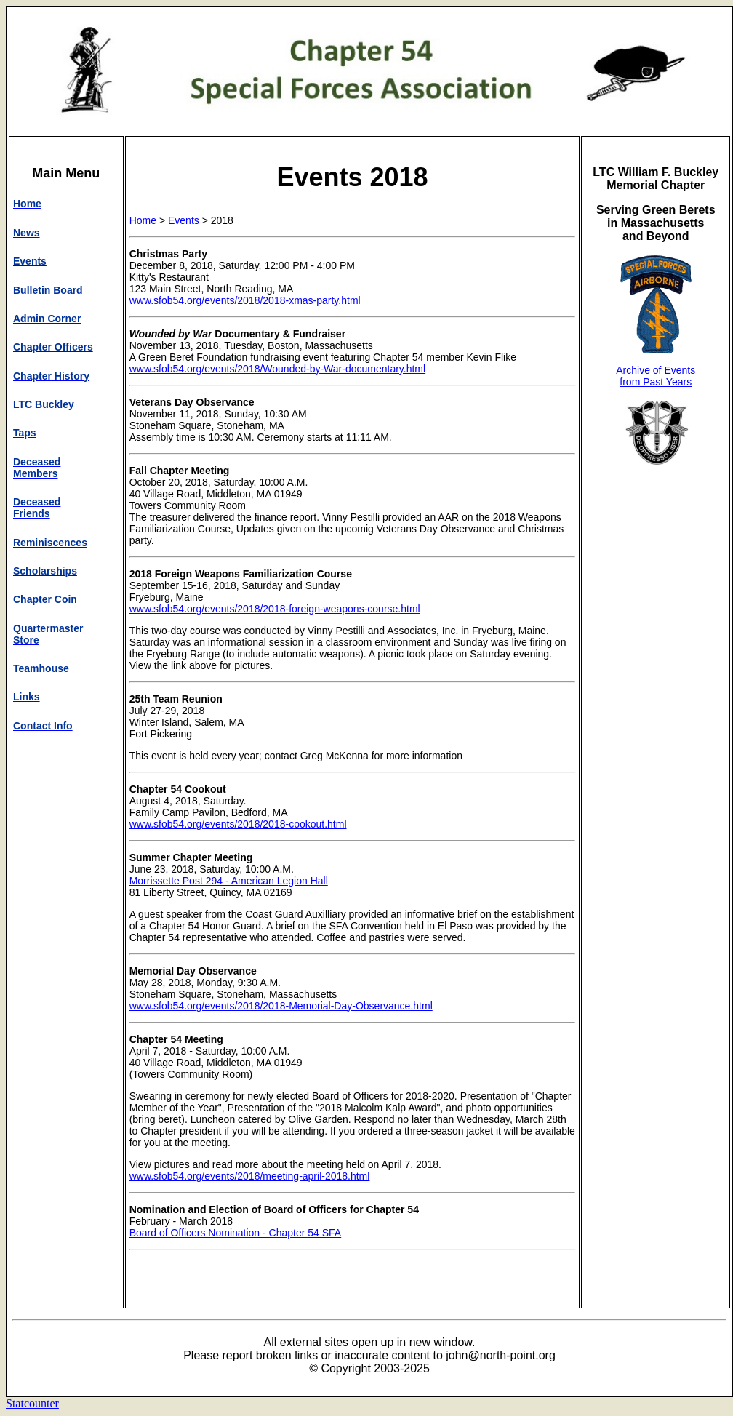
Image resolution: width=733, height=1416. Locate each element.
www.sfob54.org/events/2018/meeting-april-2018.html (249, 1176)
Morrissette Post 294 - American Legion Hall (228, 881)
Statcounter (32, 1403)
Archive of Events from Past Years (655, 376)
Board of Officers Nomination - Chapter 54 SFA (235, 1233)
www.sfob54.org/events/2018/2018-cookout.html (238, 824)
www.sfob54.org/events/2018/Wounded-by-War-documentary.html (277, 369)
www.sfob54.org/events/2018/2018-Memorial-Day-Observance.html (281, 1006)
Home (142, 220)
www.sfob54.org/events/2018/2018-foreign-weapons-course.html (274, 609)
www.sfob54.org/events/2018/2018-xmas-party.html (245, 300)
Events (183, 220)
